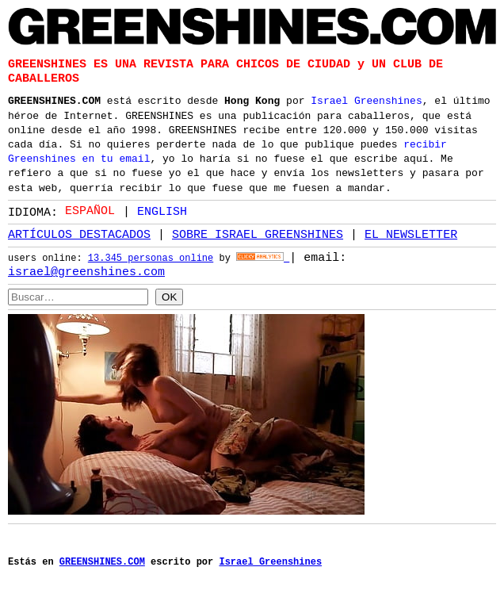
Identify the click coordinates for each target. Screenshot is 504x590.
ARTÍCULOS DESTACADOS (79, 235)
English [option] (162, 211)
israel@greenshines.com (86, 272)
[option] (155, 211)
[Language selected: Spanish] (130, 210)
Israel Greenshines (366, 99)
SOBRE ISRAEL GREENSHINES (257, 235)
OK (169, 296)
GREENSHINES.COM (54, 99)
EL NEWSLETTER (411, 235)
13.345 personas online (150, 259)
